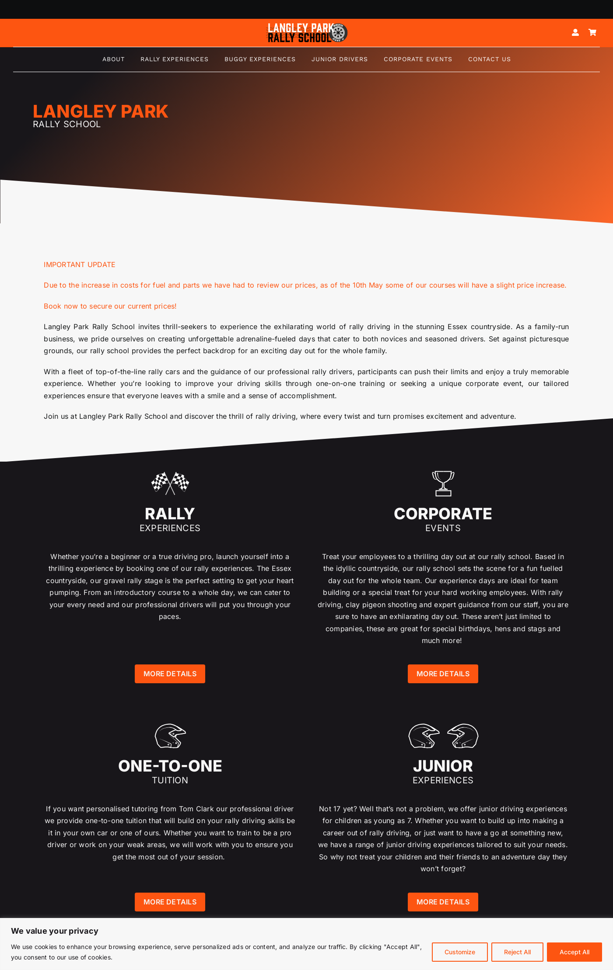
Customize (460, 952)
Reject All (517, 952)
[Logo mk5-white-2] (306, 25)
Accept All (574, 952)
